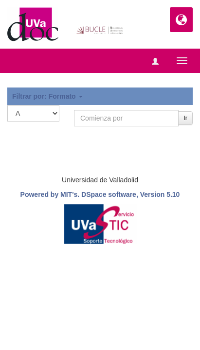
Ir (185, 118)
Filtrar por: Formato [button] (47, 96)
